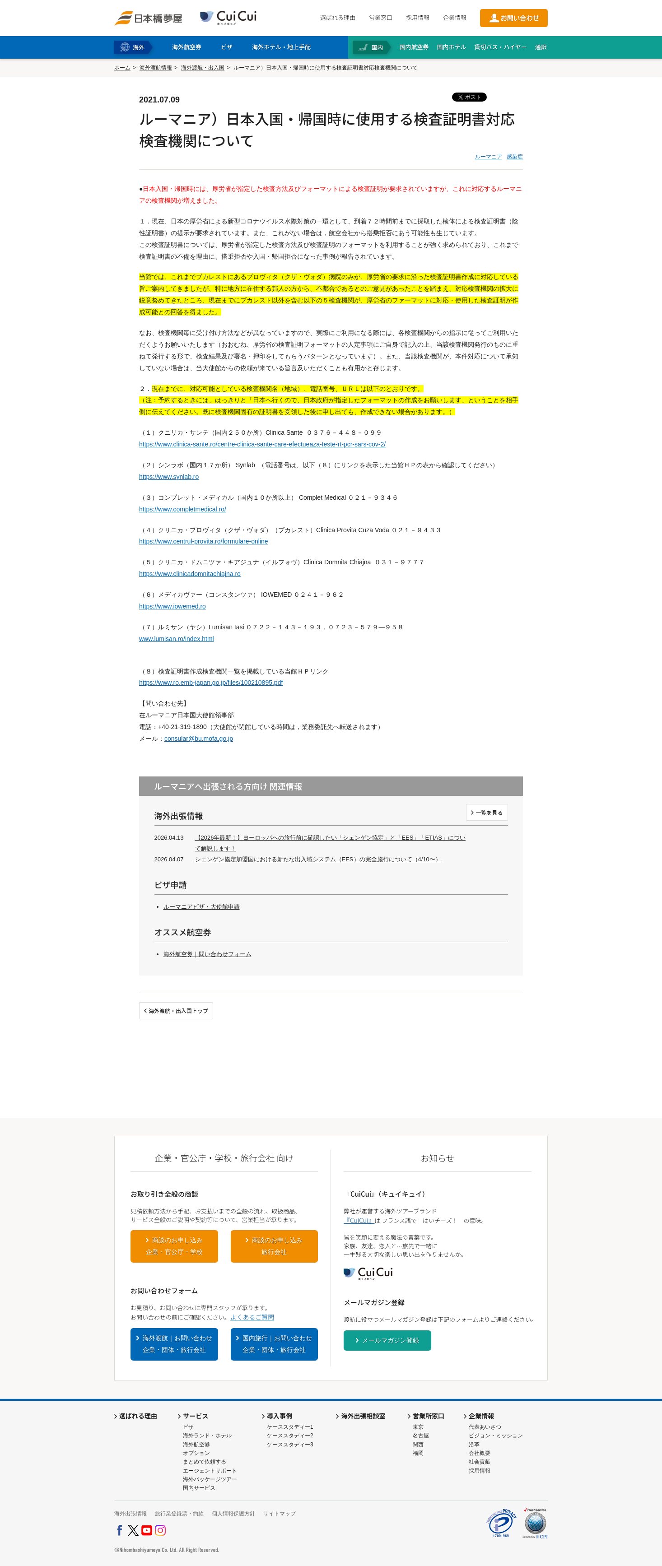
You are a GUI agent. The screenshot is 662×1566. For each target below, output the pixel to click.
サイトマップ (279, 1513)
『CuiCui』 (359, 1220)
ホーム (122, 68)
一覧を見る (489, 812)
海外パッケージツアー (210, 1479)
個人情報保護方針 (233, 1513)
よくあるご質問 (252, 1316)
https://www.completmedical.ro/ (182, 509)
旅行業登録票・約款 (179, 1513)
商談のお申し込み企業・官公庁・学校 (174, 1245)
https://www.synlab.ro (169, 476)
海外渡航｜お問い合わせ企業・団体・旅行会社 (177, 1343)
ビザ (188, 1427)
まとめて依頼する (204, 1462)
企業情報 (454, 17)
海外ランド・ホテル (207, 1435)
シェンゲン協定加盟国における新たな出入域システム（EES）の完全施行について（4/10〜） (318, 859)
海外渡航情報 (156, 68)
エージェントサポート (210, 1471)
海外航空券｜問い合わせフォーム (207, 954)
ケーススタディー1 (290, 1427)
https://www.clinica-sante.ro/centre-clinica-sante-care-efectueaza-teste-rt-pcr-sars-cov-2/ (262, 444)
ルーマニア (488, 156)
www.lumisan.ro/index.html (176, 638)
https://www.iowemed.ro (172, 606)
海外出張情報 (130, 1513)
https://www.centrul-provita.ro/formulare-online (203, 541)
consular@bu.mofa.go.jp (198, 738)
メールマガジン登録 (390, 1340)
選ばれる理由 (337, 17)
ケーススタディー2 (290, 1435)
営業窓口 (380, 17)
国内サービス (199, 1488)
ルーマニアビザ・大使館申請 (201, 906)
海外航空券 (196, 1444)
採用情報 (417, 17)
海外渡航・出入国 (202, 68)
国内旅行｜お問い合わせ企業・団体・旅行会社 (277, 1343)
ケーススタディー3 (290, 1444)
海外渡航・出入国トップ (178, 1010)
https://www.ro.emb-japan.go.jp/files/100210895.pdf (211, 682)
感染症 (515, 156)
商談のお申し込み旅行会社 (277, 1245)
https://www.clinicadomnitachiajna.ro (190, 573)
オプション (196, 1453)
